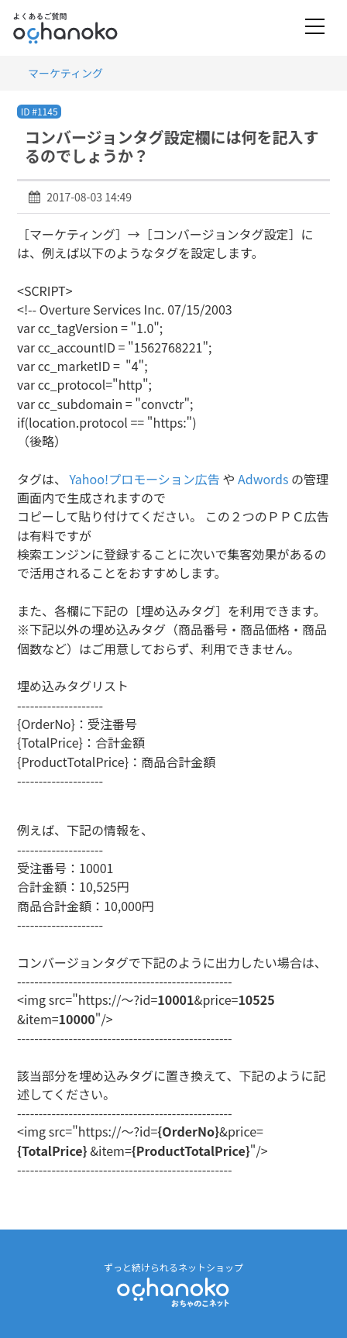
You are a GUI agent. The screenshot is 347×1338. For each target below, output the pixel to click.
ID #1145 (39, 111)
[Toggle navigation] (315, 27)
